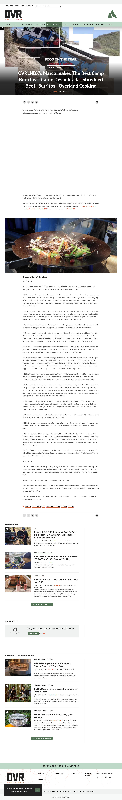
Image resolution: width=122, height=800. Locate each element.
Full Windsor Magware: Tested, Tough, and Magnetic (53, 716)
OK (37, 790)
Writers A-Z (42, 779)
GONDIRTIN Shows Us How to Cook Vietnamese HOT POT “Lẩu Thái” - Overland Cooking (55, 558)
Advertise (59, 773)
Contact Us (74, 773)
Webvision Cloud (65, 797)
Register (9, 6)
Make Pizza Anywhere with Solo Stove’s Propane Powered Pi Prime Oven (52, 664)
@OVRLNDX (70, 209)
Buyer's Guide (39, 575)
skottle (71, 506)
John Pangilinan (52, 669)
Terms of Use (76, 792)
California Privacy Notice (49, 792)
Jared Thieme (56, 585)
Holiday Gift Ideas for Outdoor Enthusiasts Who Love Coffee (56, 581)
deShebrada (36, 506)
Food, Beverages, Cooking (43, 552)
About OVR (41, 773)
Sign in (43, 633)
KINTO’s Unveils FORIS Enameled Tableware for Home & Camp (55, 690)
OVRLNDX (64, 506)
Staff (55, 91)
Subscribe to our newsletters (61, 766)
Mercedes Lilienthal (57, 720)
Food (43, 506)
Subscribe (19, 6)
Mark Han (55, 541)
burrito (28, 506)
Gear (35, 528)
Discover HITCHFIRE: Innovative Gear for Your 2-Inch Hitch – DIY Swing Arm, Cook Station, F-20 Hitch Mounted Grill (55, 535)
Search (59, 5)
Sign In (29, 6)
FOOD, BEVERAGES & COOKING (61, 68)
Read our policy (22, 791)
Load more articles (42, 605)
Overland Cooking (53, 506)
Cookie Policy (65, 792)
